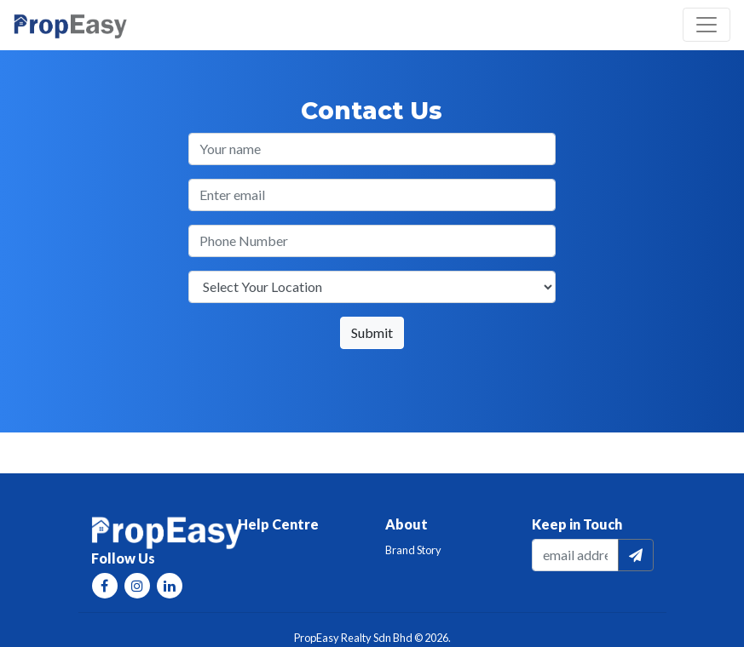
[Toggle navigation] (706, 25)
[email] (575, 555)
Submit (372, 332)
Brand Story (413, 550)
